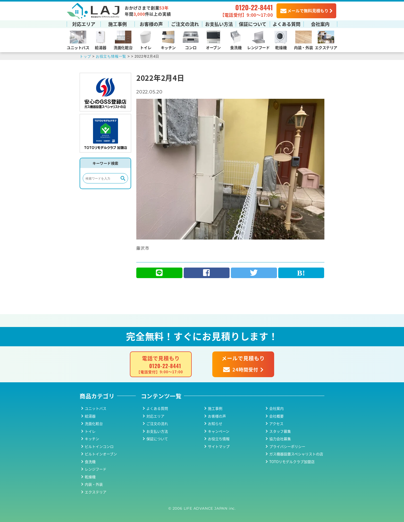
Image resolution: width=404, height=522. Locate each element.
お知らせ (215, 423)
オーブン (213, 47)
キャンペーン (218, 431)
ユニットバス (78, 47)
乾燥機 (281, 47)
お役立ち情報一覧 (111, 56)
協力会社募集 (280, 438)
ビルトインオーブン (101, 453)
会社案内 (320, 24)
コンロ (190, 47)
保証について (252, 24)
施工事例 (117, 24)
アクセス (276, 423)
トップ (85, 56)
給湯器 (100, 47)
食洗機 (235, 47)
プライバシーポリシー (287, 446)
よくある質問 (286, 24)
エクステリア (326, 47)
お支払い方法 (219, 24)
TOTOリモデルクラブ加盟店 (292, 461)
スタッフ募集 (280, 431)
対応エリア (83, 24)
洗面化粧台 (123, 47)
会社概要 (276, 416)
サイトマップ (219, 446)
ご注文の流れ (185, 24)
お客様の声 (151, 24)
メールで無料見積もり (304, 10)
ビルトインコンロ (99, 446)
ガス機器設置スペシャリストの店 (296, 453)
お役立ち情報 (219, 438)
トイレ (145, 47)
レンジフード (258, 47)
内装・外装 (303, 47)
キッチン (168, 47)
